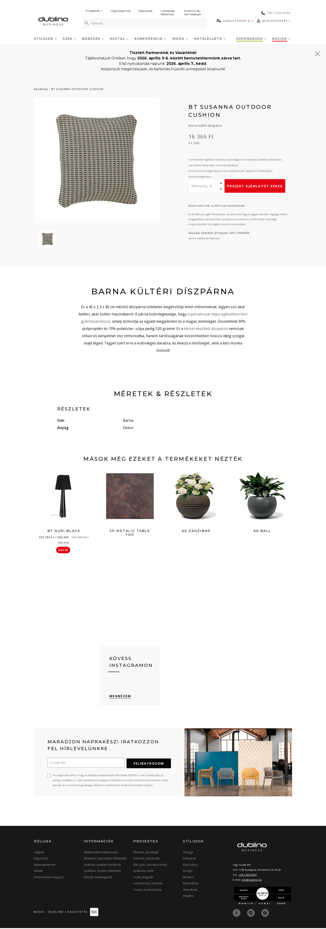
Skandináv (190, 891)
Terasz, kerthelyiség (147, 891)
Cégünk (39, 853)
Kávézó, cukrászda (146, 860)
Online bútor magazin (49, 878)
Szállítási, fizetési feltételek (102, 872)
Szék (69, 38)
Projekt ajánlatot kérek (255, 186)
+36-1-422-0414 (247, 876)
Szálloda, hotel (143, 872)
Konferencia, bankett (147, 885)
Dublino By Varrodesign (192, 12)
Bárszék (93, 38)
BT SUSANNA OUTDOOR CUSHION (77, 89)
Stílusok (45, 38)
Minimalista (191, 885)
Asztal (119, 38)
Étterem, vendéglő (145, 853)
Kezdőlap (41, 89)
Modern (188, 878)
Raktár (38, 872)
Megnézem (120, 697)
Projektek (94, 10)
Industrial (189, 860)
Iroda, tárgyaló (143, 878)
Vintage (188, 853)
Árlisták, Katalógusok (98, 878)
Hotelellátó (209, 38)
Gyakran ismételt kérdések (102, 866)
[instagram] (251, 913)
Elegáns (188, 897)
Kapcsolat (146, 10)
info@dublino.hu (252, 881)
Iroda (180, 38)
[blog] (265, 913)
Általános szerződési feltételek (105, 860)
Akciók (281, 38)
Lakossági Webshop (168, 12)
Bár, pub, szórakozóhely (150, 866)
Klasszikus (190, 866)
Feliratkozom (149, 765)
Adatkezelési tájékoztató (101, 853)
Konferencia (150, 38)
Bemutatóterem (44, 866)
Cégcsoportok (120, 10)
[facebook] (237, 913)
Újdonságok (251, 38)
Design (187, 872)
